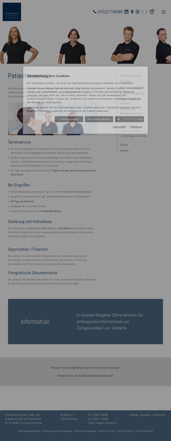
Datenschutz (119, 127)
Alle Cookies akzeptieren (129, 119)
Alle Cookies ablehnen (99, 119)
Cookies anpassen (68, 119)
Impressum (136, 127)
